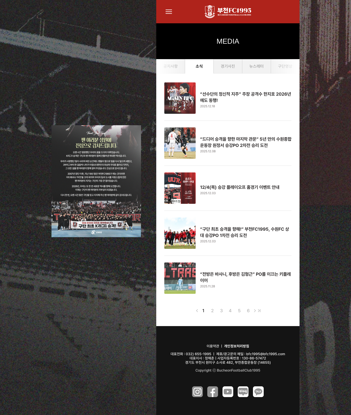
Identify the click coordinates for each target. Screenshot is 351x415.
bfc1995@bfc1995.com (265, 354)
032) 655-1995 (198, 354)
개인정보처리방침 (236, 346)
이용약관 (213, 346)
